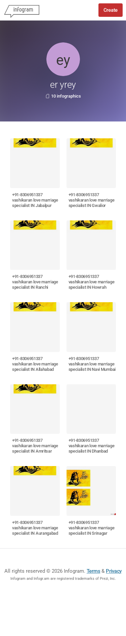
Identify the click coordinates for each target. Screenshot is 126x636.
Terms (93, 571)
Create (110, 10)
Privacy (114, 571)
